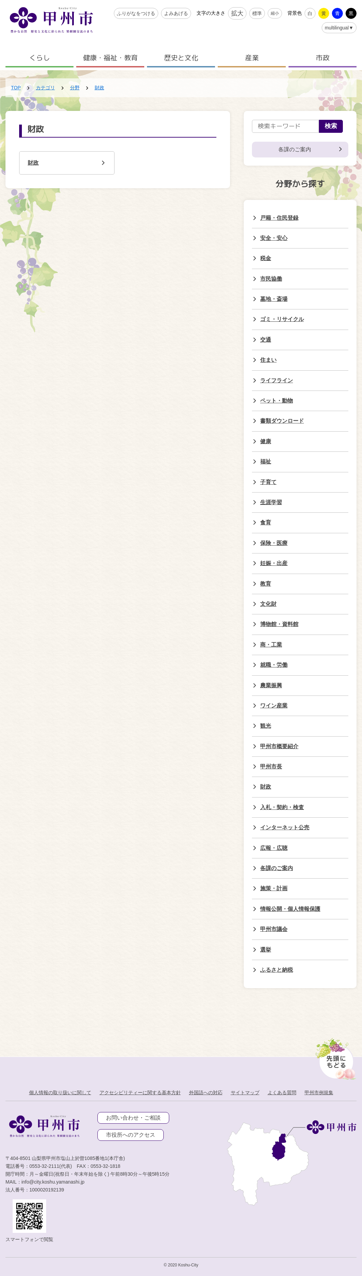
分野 (75, 87)
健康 (265, 441)
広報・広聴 (273, 848)
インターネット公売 (284, 827)
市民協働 (271, 279)
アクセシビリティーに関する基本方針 (140, 1092)
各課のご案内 (276, 868)
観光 (265, 726)
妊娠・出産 (273, 563)
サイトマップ (245, 1092)
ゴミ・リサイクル (282, 319)
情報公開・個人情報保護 (290, 909)
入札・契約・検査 (282, 807)
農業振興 (271, 685)
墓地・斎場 (273, 299)
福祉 (265, 461)
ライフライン (276, 380)
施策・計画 (273, 888)
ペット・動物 (276, 401)
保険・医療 (273, 543)
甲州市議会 (273, 929)
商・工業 (271, 645)
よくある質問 (282, 1092)
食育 (265, 522)
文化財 (268, 604)
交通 (265, 340)
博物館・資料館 (279, 624)
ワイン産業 (273, 706)
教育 (265, 584)
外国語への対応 (206, 1092)
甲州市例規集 (319, 1092)
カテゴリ (45, 87)
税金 (265, 258)
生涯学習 (271, 502)
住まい (268, 360)
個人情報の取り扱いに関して (60, 1092)
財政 (99, 87)
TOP (16, 87)
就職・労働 (273, 665)
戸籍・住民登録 (279, 218)
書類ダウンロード (282, 421)
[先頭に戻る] (334, 1057)
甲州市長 (271, 766)
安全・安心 (273, 238)
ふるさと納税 (276, 970)
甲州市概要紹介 (279, 746)
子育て (268, 482)
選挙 (265, 950)
